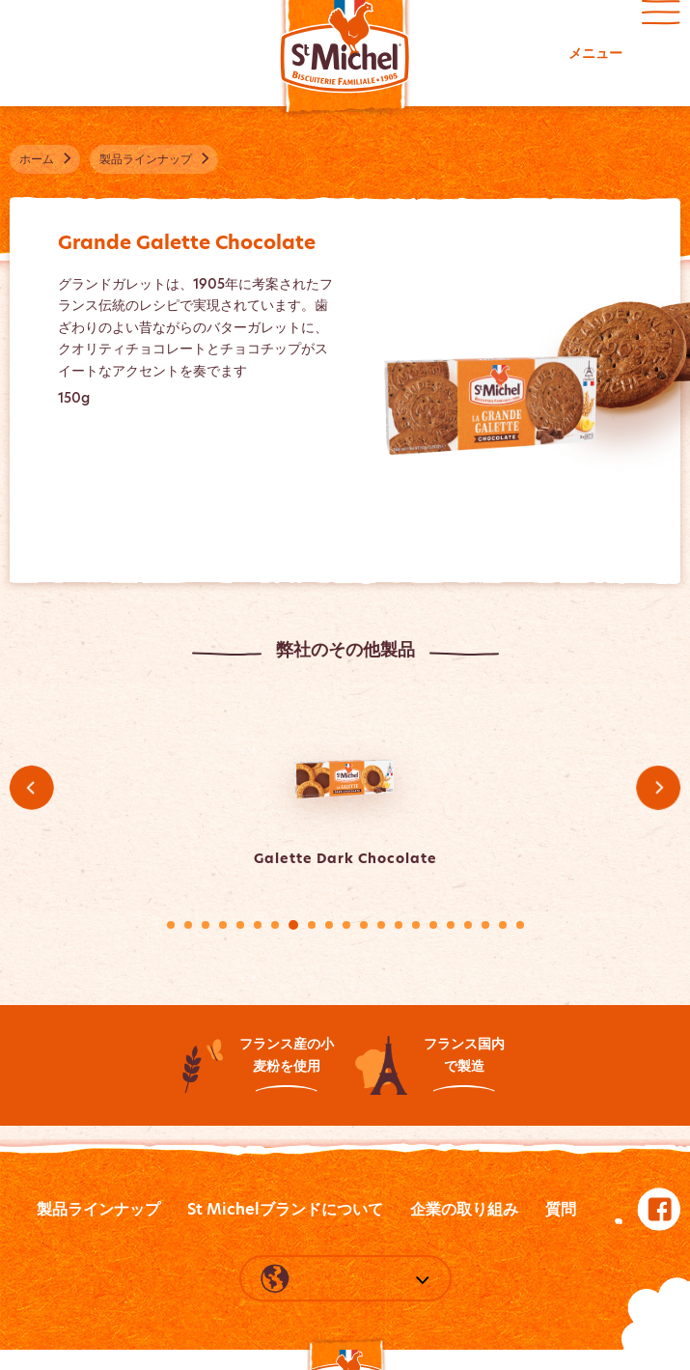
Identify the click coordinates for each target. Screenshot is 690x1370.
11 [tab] (346, 925)
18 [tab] (468, 925)
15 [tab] (416, 925)
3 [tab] (205, 925)
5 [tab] (240, 925)
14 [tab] (398, 925)
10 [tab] (329, 925)
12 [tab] (364, 925)
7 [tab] (275, 925)
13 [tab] (381, 925)
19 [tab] (485, 925)
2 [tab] (188, 925)
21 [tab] (520, 925)
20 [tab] (502, 925)
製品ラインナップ (98, 1209)
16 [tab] (433, 925)
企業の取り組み (464, 1209)
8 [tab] (293, 925)
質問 (560, 1209)
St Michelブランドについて (285, 1209)
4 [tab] (223, 925)
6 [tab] (257, 925)
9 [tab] (311, 925)
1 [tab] (170, 925)
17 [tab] (450, 925)
